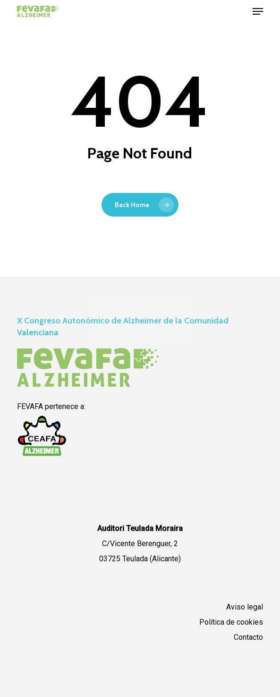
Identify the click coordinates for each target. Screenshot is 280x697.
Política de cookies (231, 622)
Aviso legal (244, 606)
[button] (258, 11)
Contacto (248, 637)
